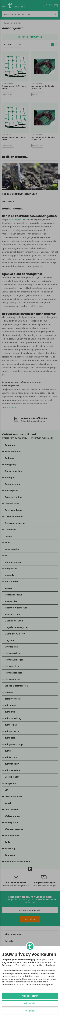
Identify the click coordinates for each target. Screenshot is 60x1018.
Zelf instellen (30, 1003)
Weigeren (30, 1010)
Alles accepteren (30, 995)
